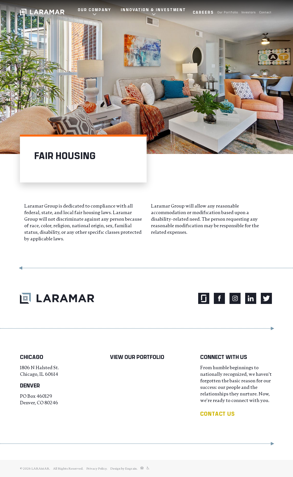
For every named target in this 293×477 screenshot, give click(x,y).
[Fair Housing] (142, 468)
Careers (203, 12)
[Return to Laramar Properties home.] (57, 298)
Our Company (94, 9)
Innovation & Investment (153, 9)
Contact (265, 12)
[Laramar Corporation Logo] (42, 12)
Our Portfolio (227, 12)
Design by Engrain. (124, 468)
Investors (248, 12)
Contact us (217, 413)
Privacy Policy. (96, 468)
